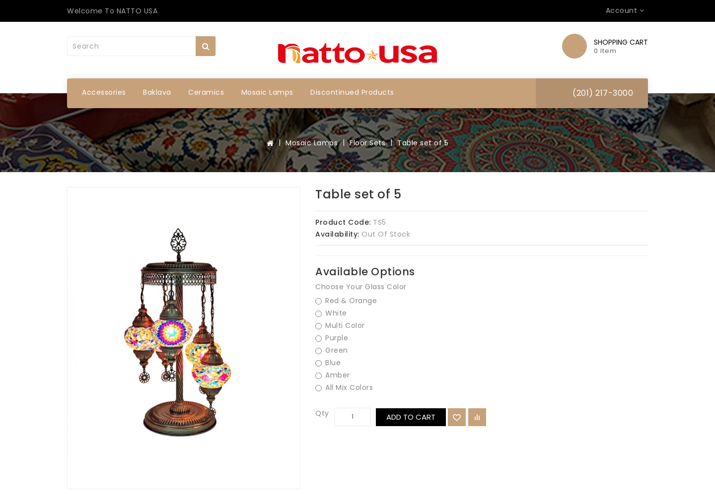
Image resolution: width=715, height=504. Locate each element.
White (331, 313)
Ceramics (206, 92)
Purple (331, 338)
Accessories (104, 92)
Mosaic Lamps (267, 92)
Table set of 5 (422, 143)
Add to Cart (410, 416)
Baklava (157, 92)
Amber (332, 375)
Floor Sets (367, 143)
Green (331, 350)
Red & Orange (346, 301)
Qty (322, 413)
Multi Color (340, 325)
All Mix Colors (344, 387)
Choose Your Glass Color (361, 286)
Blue (328, 363)
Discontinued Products (352, 92)
